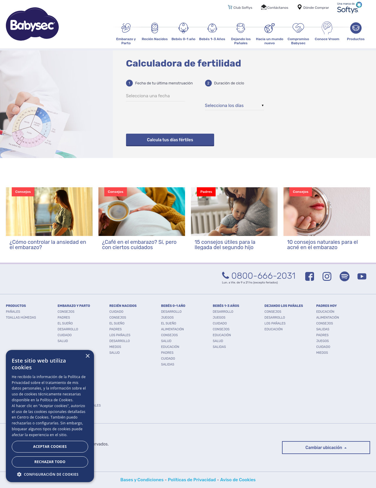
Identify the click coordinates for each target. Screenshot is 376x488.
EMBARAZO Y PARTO (74, 306)
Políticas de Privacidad (192, 479)
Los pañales (119, 335)
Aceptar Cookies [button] (50, 446)
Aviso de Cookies (238, 479)
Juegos (167, 317)
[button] (50, 473)
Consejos (66, 312)
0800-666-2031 (259, 276)
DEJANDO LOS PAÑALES (283, 306)
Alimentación (172, 329)
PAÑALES (13, 312)
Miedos (115, 347)
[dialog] (50, 416)
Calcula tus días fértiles (170, 139)
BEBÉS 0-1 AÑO (173, 306)
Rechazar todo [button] (50, 461)
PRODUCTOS (16, 306)
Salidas (167, 364)
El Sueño (65, 323)
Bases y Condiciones (142, 479)
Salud (63, 341)
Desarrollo (68, 329)
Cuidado (65, 335)
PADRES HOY (326, 306)
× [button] (87, 356)
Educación (170, 347)
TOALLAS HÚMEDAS (21, 317)
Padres (64, 317)
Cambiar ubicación (324, 447)
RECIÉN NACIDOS (123, 306)
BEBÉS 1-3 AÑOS (226, 306)
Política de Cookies (56, 399)
